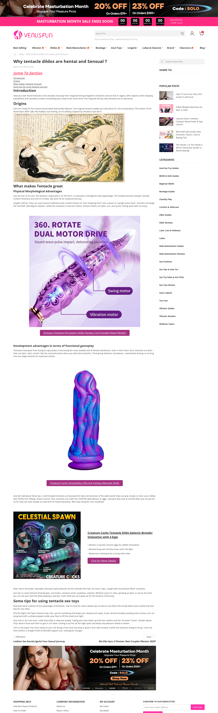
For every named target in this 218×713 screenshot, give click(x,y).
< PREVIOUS (19, 637)
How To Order (19, 710)
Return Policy (63, 710)
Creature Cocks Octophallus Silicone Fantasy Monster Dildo (84, 483)
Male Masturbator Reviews (172, 254)
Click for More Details (103, 560)
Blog (21, 54)
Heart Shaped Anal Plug (104, 39)
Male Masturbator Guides (171, 246)
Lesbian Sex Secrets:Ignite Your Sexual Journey (39, 641)
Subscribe (197, 707)
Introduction (19, 78)
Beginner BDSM (166, 183)
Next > (150, 637)
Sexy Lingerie (165, 292)
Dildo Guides (165, 215)
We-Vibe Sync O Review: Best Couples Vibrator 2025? (127, 641)
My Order (104, 706)
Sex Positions (165, 261)
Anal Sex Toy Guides (169, 168)
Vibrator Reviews (167, 316)
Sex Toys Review (167, 285)
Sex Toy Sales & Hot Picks (171, 277)
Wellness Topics (166, 324)
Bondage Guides (167, 191)
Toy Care (163, 300)
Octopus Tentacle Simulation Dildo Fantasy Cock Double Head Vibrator (84, 332)
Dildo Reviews (166, 222)
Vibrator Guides (166, 308)
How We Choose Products (25, 706)
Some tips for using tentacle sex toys (30, 87)
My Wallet (104, 710)
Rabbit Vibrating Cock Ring (126, 39)
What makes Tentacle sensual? (27, 84)
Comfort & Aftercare (169, 207)
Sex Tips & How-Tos (168, 269)
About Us (61, 706)
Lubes (162, 238)
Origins (16, 81)
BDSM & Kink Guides (169, 176)
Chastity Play (165, 199)
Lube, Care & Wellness (170, 230)
